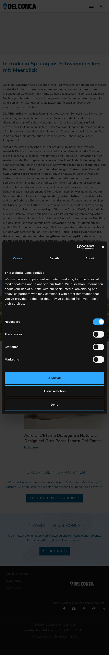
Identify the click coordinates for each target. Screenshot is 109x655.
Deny (54, 404)
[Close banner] (102, 247)
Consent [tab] (19, 258)
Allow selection (54, 391)
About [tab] (89, 258)
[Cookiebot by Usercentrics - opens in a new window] (76, 247)
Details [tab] (54, 258)
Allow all (54, 378)
